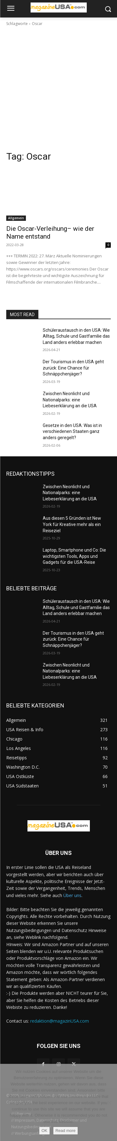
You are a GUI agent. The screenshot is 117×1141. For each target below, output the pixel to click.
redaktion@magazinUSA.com (59, 1021)
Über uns (72, 895)
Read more (66, 1130)
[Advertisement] (58, 88)
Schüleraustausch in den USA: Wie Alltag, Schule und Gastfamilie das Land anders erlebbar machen (76, 336)
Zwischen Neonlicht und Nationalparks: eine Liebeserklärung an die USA (70, 399)
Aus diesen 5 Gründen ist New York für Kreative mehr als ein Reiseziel (72, 524)
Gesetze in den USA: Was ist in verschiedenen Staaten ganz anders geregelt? (72, 431)
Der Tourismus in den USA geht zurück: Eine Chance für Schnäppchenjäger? (73, 367)
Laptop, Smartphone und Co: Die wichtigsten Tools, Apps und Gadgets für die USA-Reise (74, 556)
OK (44, 1130)
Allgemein (16, 218)
